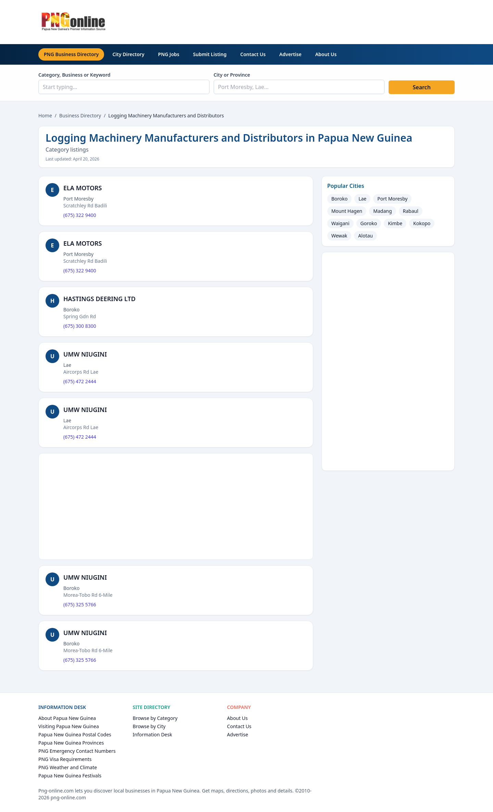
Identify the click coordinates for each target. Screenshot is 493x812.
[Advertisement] (330, 20)
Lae (362, 198)
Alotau (365, 235)
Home (45, 115)
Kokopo (421, 223)
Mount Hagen (347, 211)
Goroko (369, 223)
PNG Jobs (168, 54)
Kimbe (395, 223)
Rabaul (410, 211)
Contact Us (253, 54)
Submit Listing (210, 54)
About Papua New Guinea (67, 718)
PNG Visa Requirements (64, 759)
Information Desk (152, 734)
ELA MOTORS (82, 188)
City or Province (232, 75)
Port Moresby (392, 198)
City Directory (128, 54)
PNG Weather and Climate (67, 767)
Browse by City (149, 726)
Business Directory (80, 115)
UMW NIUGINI (85, 354)
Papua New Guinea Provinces (71, 742)
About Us (326, 54)
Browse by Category (155, 718)
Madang (382, 211)
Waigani (340, 223)
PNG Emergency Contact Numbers (77, 751)
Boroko (339, 198)
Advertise (290, 54)
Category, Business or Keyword (74, 75)
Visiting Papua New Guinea (68, 726)
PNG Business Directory (71, 54)
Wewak (339, 235)
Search (421, 87)
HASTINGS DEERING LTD (99, 299)
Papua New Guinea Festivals (69, 775)
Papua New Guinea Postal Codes (74, 734)
